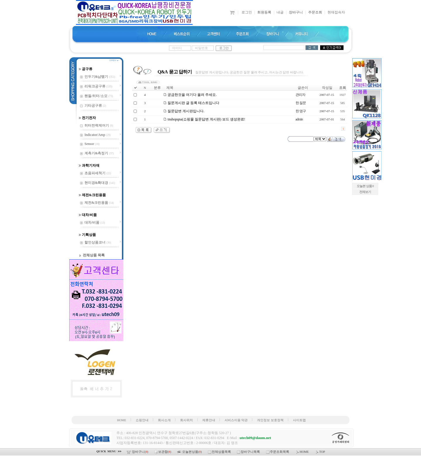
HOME (121, 420)
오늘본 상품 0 (365, 186)
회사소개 (164, 420)
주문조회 (315, 12)
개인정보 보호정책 (270, 420)
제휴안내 (208, 420)
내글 (280, 12)
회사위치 (186, 420)
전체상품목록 (220, 451)
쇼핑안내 (142, 420)
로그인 (246, 12)
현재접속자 (336, 12)
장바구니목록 (249, 451)
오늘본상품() (189, 451)
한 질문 (301, 103)
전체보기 (365, 192)
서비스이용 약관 (236, 420)
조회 (342, 88)
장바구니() (138, 451)
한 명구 (301, 111)
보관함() (163, 451)
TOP (320, 451)
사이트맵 (299, 420)
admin (299, 119)
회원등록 (264, 12)
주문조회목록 (278, 451)
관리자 (300, 95)
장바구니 (296, 12)
